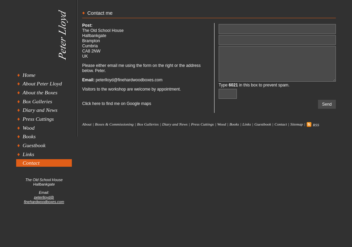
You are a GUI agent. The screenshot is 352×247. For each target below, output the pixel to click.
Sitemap (296, 124)
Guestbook (34, 145)
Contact (31, 163)
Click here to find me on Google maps (116, 103)
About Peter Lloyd (42, 83)
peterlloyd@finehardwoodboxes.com (44, 199)
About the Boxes (40, 92)
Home (29, 75)
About (86, 124)
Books (29, 136)
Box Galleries (37, 101)
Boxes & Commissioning (114, 124)
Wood (29, 128)
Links (28, 154)
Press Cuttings (38, 119)
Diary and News (40, 110)
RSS (312, 125)
